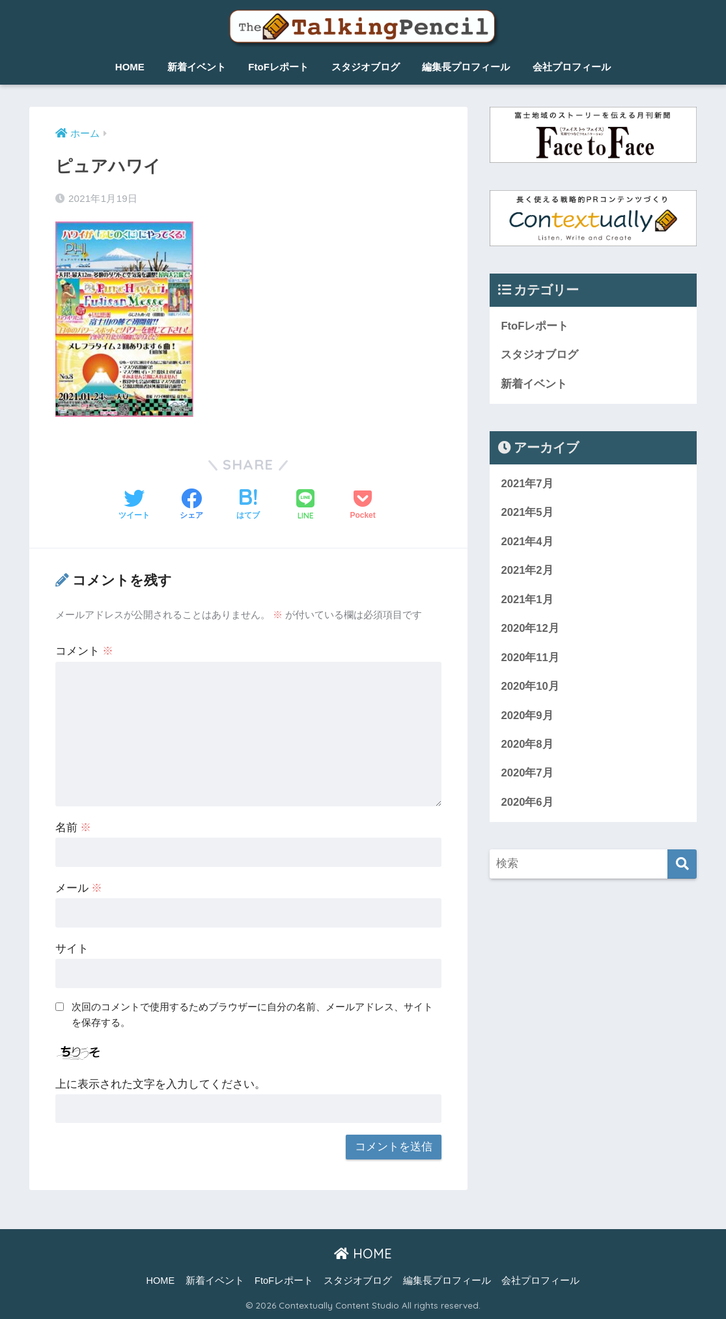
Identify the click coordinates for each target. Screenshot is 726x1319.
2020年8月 (527, 746)
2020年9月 (527, 717)
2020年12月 (530, 629)
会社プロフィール (572, 66)
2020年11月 (530, 659)
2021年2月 (527, 571)
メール (79, 888)
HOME (130, 66)
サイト (72, 949)
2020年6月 (527, 805)
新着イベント (196, 66)
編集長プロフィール (466, 66)
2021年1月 (527, 601)
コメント (84, 651)
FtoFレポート (278, 66)
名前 (73, 827)
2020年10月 (530, 688)
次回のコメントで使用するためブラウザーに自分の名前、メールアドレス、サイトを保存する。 (252, 1014)
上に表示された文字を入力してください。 (160, 1084)
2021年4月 (527, 542)
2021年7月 (527, 484)
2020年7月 (527, 775)
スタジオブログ (365, 66)
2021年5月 (527, 513)
